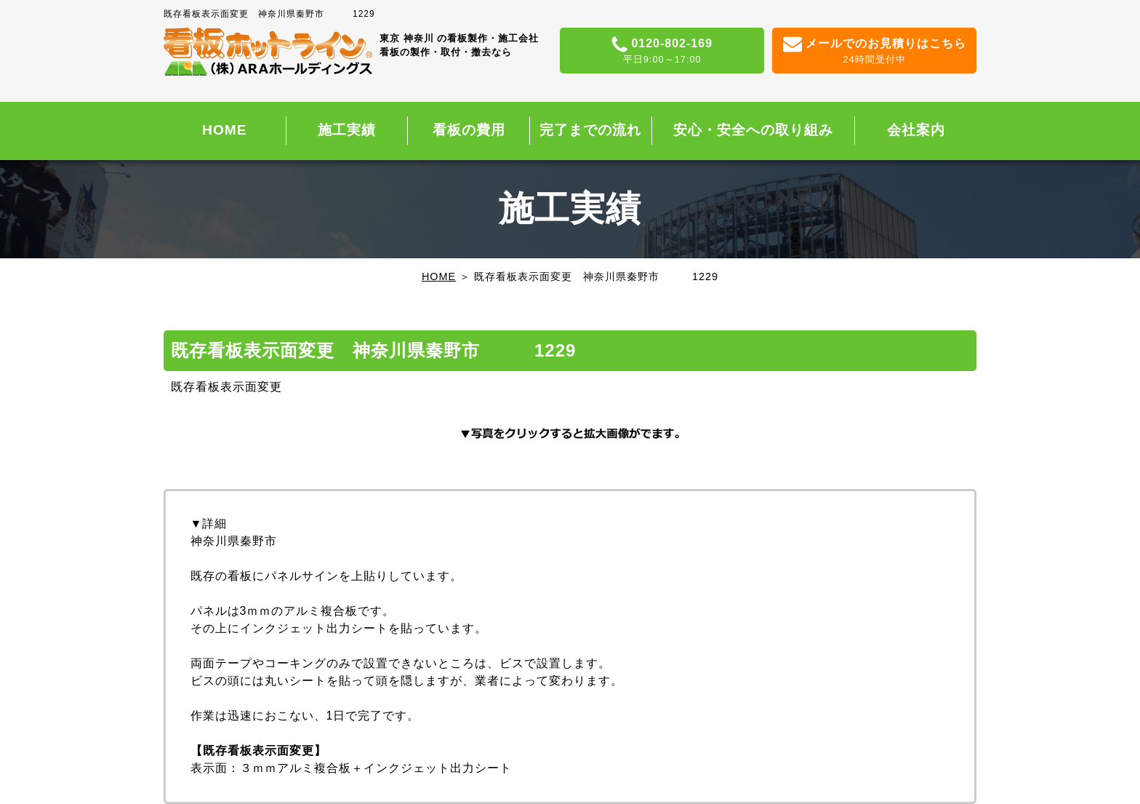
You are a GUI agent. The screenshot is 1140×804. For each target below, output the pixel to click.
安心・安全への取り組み (753, 130)
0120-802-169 (662, 51)
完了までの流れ (590, 130)
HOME (224, 130)
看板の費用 (469, 130)
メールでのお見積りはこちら (874, 51)
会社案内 (916, 130)
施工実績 (347, 130)
